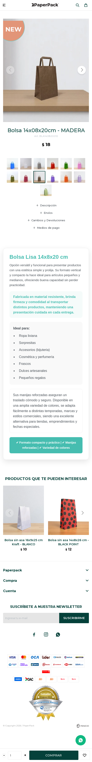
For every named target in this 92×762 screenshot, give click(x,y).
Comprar (53, 755)
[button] (77, 5)
